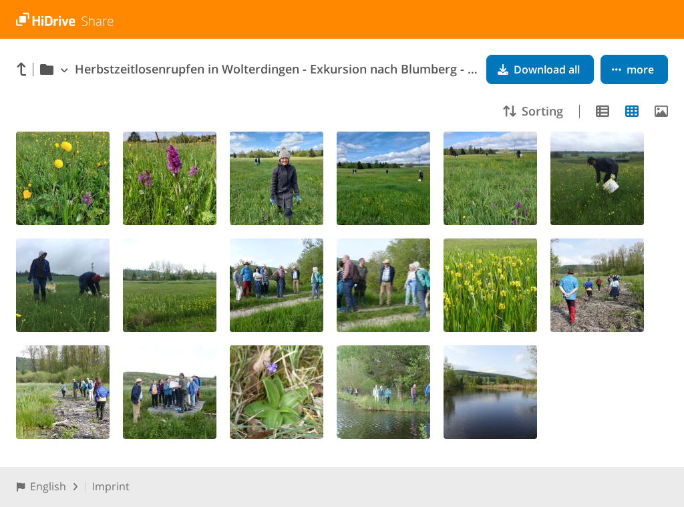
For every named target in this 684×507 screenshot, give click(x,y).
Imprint (111, 486)
